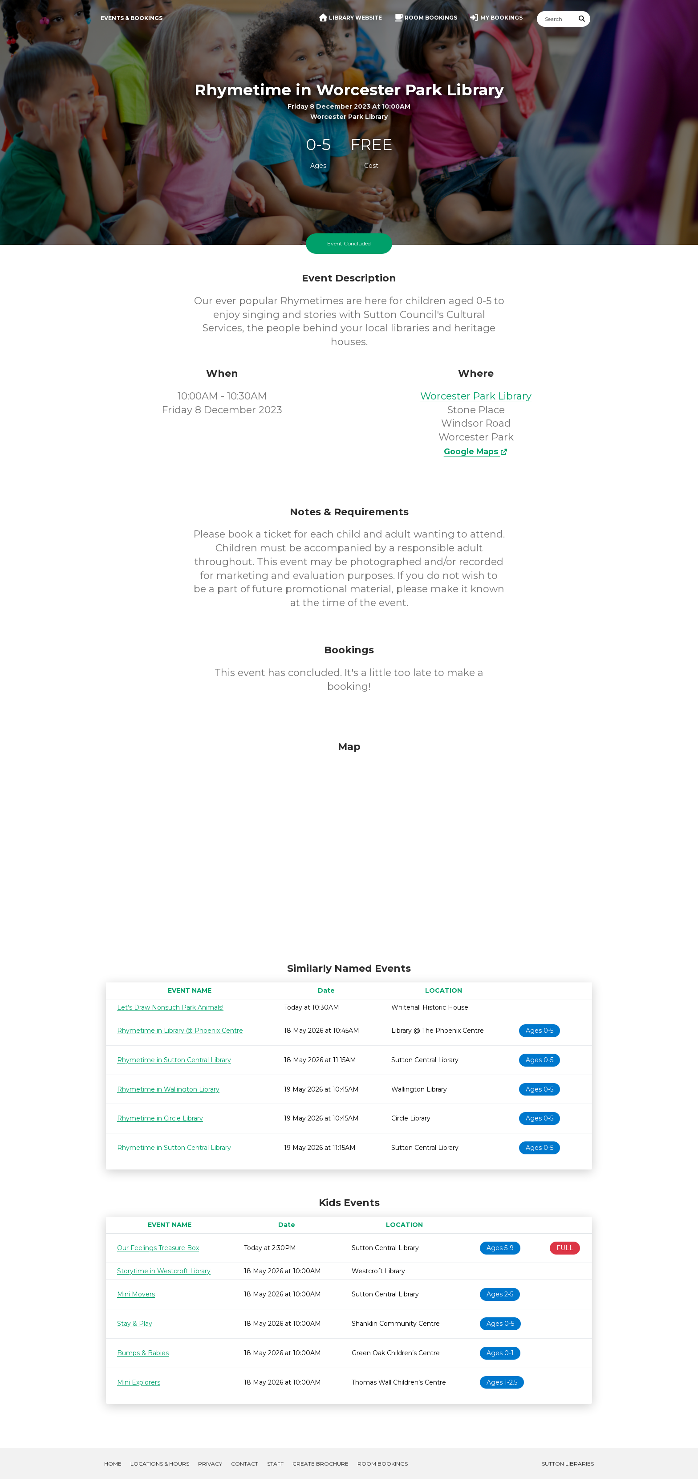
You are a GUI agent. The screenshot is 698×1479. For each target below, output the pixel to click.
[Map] (349, 850)
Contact (244, 1463)
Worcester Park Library (476, 396)
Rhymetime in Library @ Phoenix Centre (180, 1031)
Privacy (210, 1463)
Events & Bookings (131, 18)
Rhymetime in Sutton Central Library (174, 1060)
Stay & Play (134, 1324)
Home (113, 1463)
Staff (275, 1463)
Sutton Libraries (568, 1463)
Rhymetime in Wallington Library (168, 1089)
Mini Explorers (138, 1382)
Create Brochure (320, 1463)
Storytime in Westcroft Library (164, 1271)
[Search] (555, 19)
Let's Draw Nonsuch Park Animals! (170, 1007)
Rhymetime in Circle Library (160, 1118)
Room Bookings (382, 1463)
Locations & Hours (159, 1463)
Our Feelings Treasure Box (158, 1248)
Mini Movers (136, 1294)
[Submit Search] (582, 19)
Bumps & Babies (143, 1353)
